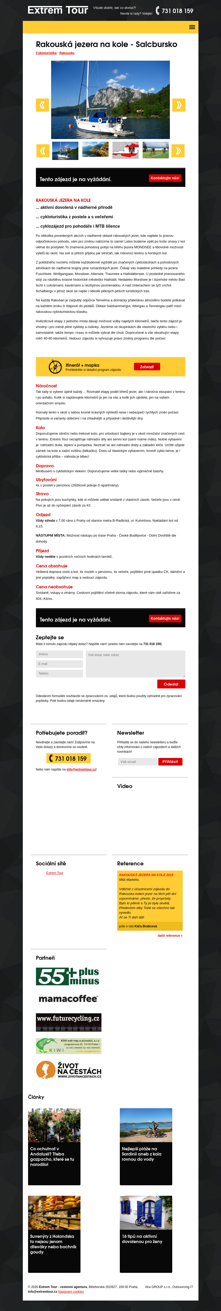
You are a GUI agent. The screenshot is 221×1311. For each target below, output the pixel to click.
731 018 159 (71, 758)
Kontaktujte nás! (165, 178)
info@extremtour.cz (81, 769)
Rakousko (67, 53)
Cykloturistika (46, 53)
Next (178, 105)
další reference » (170, 936)
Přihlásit (170, 762)
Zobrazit (147, 366)
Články (36, 1096)
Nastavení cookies (71, 1291)
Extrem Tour (54, 873)
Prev (42, 105)
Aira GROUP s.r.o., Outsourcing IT (169, 1287)
